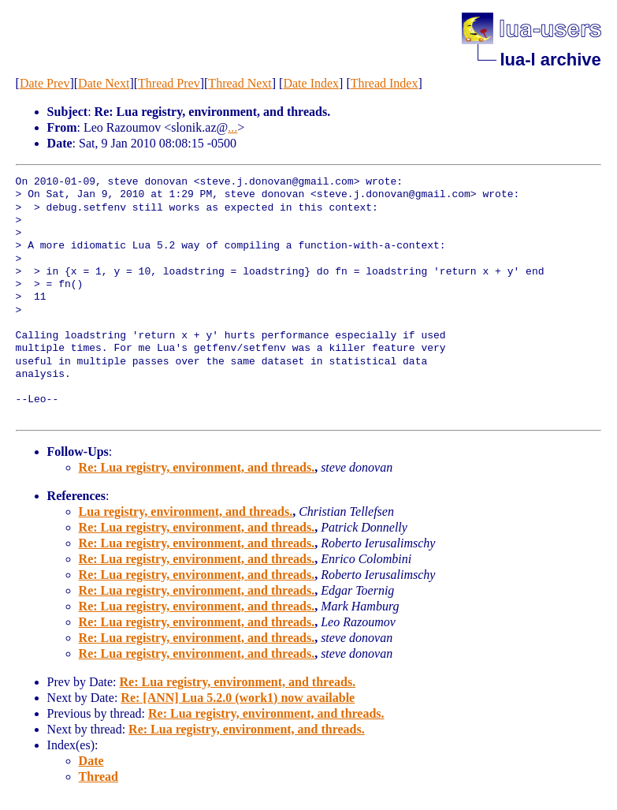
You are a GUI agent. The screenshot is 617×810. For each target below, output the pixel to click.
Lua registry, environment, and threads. (186, 511)
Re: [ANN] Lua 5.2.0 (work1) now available (238, 697)
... (232, 127)
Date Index (311, 83)
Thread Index (384, 83)
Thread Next (239, 83)
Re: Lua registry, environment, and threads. (197, 467)
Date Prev (45, 83)
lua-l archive (550, 59)
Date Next (103, 83)
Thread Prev (169, 83)
